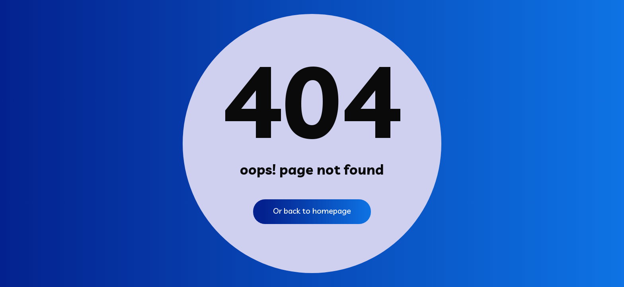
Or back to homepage (312, 211)
